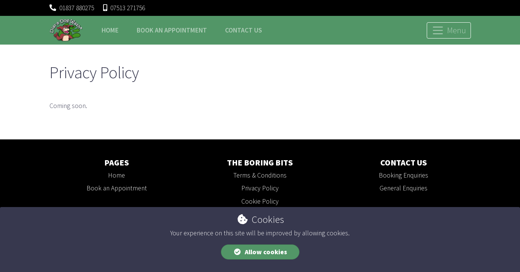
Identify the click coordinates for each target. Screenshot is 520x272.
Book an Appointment (116, 188)
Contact (243, 30)
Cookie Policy (260, 201)
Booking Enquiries (403, 175)
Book (172, 30)
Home (110, 30)
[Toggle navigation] (449, 30)
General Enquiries (403, 188)
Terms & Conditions (260, 175)
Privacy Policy (260, 188)
